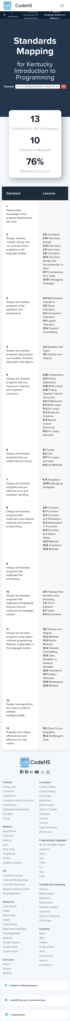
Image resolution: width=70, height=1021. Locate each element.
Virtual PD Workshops (14, 884)
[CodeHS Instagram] (26, 772)
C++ (41, 867)
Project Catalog (47, 791)
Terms (42, 951)
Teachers (7, 973)
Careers (43, 942)
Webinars (7, 937)
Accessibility (45, 965)
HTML (42, 862)
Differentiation (46, 893)
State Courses (46, 804)
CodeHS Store (15, 1014)
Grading (7, 840)
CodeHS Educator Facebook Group (25, 1000)
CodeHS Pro (9, 795)
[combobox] (37, 87)
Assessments (46, 902)
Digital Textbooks (48, 827)
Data (5, 844)
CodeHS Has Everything (52, 884)
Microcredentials (11, 893)
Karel (42, 876)
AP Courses (45, 795)
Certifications (9, 804)
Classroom (8, 835)
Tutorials (43, 823)
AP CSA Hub (45, 832)
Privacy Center (46, 946)
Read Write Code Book (14, 928)
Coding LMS (9, 786)
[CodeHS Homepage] (19, 5)
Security (43, 960)
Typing (6, 818)
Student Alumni (11, 951)
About (42, 933)
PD (4, 871)
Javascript (44, 849)
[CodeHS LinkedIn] (31, 772)
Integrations (9, 853)
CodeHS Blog (10, 924)
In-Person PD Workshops (15, 880)
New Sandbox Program (52, 844)
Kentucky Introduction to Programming (30, 15)
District (6, 964)
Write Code (8, 849)
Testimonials (9, 915)
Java (41, 858)
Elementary (45, 800)
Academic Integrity (12, 862)
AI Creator (8, 813)
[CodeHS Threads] (48, 772)
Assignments (9, 831)
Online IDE (8, 791)
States (6, 910)
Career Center (10, 946)
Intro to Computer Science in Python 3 (54, 15)
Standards (12, 16)
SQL (41, 871)
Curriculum (45, 782)
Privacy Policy (46, 956)
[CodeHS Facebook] (21, 772)
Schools (7, 968)
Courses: (9, 86)
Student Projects (11, 942)
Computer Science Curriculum (18, 800)
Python (42, 853)
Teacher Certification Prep (16, 889)
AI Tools (7, 858)
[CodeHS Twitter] (42, 772)
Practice (43, 818)
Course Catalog (47, 786)
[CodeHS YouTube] (37, 772)
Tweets (6, 919)
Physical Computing (49, 916)
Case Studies (10, 906)
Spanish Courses (48, 809)
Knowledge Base (11, 933)
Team (42, 937)
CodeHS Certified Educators (21, 985)
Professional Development (16, 809)
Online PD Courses (12, 875)
